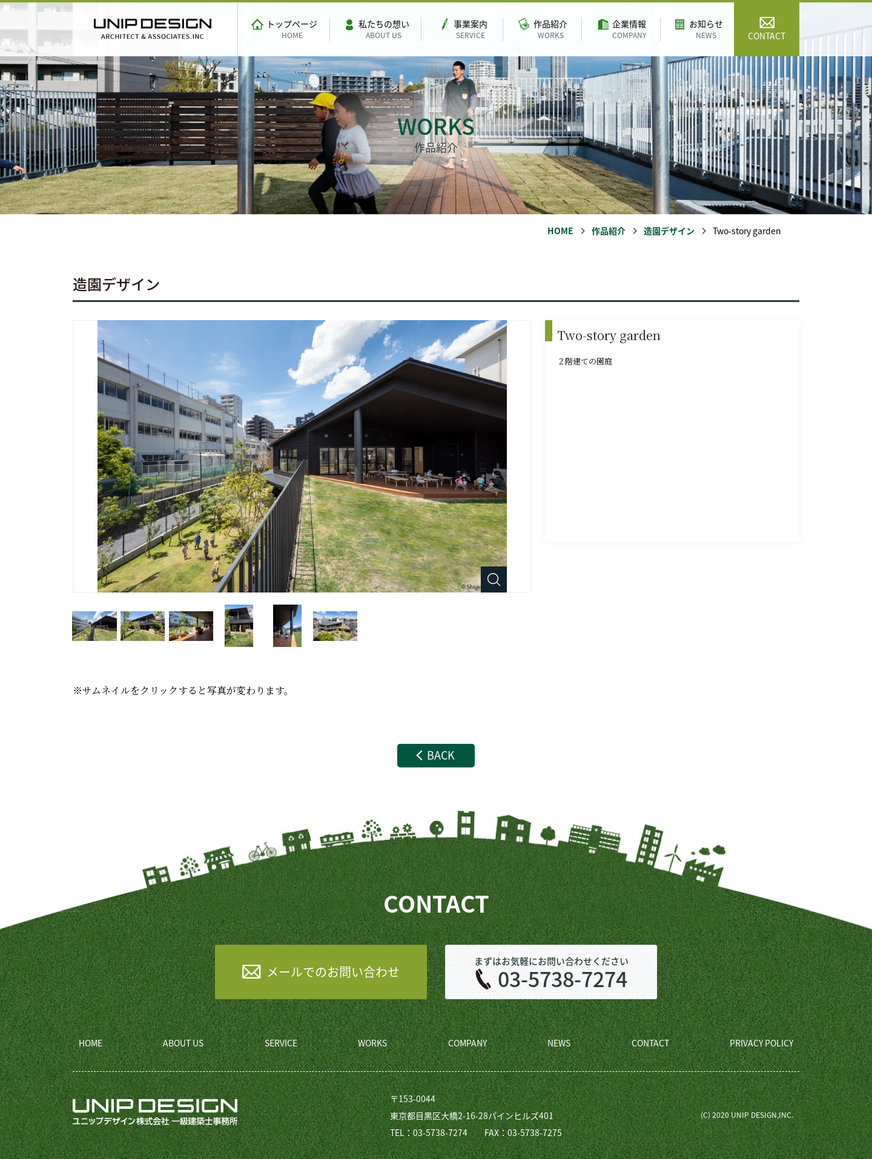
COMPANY (467, 1043)
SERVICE (281, 1043)
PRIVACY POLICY (761, 1043)
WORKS (372, 1043)
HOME (560, 231)
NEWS (558, 1043)
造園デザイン (669, 231)
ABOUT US (183, 1043)
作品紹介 (609, 231)
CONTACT (650, 1043)
